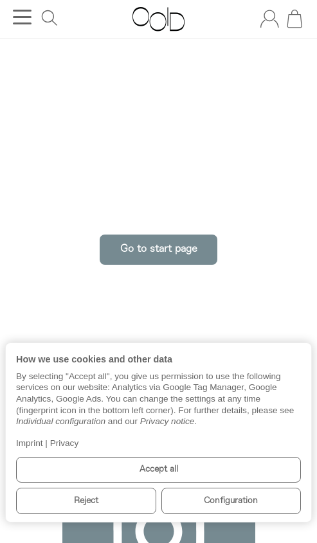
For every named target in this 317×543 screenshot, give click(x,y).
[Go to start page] (158, 19)
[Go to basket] (294, 18)
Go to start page (158, 249)
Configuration (231, 501)
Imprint (29, 443)
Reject (86, 501)
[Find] (49, 18)
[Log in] (269, 18)
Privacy (64, 443)
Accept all (159, 469)
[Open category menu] (22, 17)
